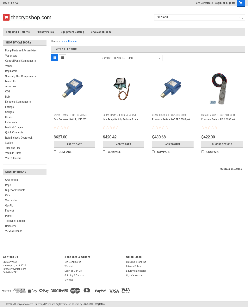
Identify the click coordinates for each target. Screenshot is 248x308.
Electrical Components (18, 101)
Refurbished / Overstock (19, 137)
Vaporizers (11, 55)
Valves (9, 66)
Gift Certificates (73, 262)
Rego (8, 185)
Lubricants (11, 122)
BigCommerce (63, 304)
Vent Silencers (13, 158)
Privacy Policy (45, 32)
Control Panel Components (20, 60)
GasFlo (9, 205)
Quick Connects (14, 132)
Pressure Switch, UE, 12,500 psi (218, 119)
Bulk (7, 96)
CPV (7, 195)
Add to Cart (74, 144)
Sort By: (106, 57)
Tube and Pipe (13, 148)
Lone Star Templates (94, 304)
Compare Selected (231, 169)
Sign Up (230, 2)
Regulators (11, 71)
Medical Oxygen (14, 127)
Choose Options (222, 144)
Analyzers (10, 86)
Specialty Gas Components (20, 76)
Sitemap (69, 279)
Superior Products (15, 190)
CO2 (7, 91)
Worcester (11, 200)
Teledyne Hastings (15, 221)
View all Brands (13, 231)
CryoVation (11, 180)
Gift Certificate (204, 2)
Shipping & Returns (18, 32)
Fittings (9, 107)
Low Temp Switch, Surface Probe (121, 119)
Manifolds (10, 81)
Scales (9, 142)
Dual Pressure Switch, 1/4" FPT (70, 119)
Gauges (9, 112)
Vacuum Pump (13, 153)
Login (218, 2)
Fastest (9, 210)
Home (54, 41)
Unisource (10, 226)
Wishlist (69, 266)
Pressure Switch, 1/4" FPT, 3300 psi (171, 119)
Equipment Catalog (72, 32)
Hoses (9, 117)
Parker (8, 216)
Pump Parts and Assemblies (21, 50)
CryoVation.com (101, 32)
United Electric (69, 41)
